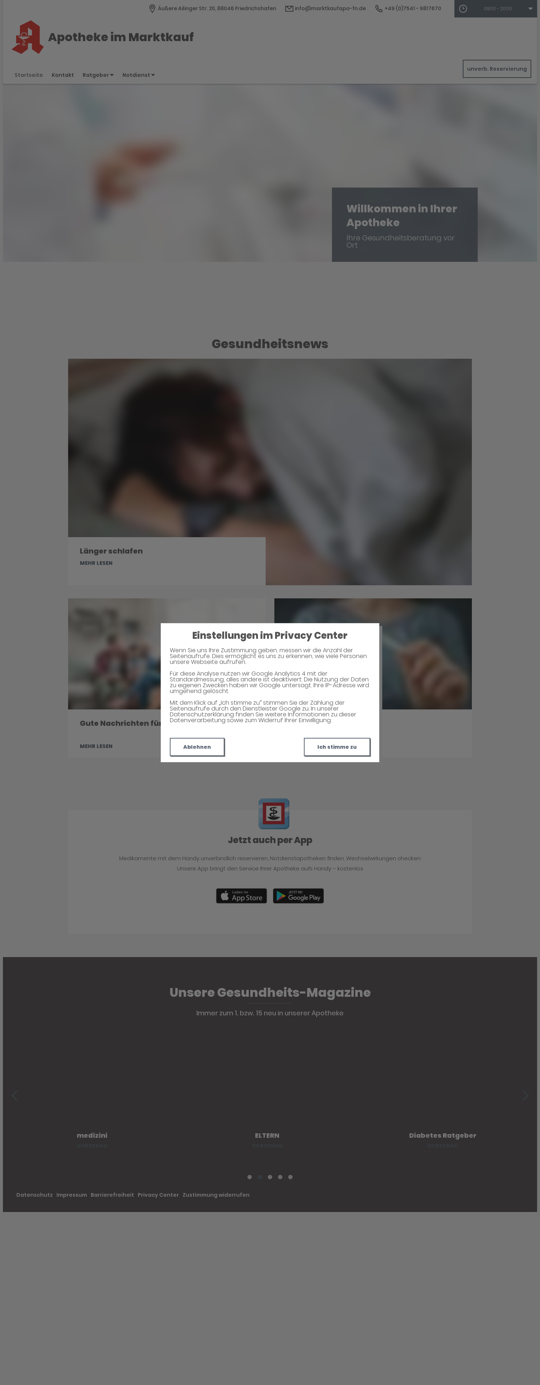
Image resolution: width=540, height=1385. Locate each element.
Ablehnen (197, 747)
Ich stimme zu (337, 747)
